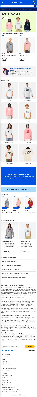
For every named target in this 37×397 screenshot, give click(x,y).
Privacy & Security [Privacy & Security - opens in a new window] (6, 382)
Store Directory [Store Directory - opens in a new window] (5, 357)
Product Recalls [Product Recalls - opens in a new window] (6, 371)
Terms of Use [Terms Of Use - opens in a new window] (5, 380)
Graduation (14, 9)
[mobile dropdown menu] (2, 2)
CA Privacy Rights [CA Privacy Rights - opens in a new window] (6, 384)
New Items (9, 9)
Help (3, 366)
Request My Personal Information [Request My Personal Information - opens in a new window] (10, 391)
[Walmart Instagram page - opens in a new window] (15, 350)
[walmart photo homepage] (17, 2)
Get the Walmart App (7, 378)
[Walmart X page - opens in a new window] (6, 350)
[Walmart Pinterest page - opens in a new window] (9, 350)
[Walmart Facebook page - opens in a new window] (3, 350)
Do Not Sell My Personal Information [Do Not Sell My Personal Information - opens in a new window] (10, 389)
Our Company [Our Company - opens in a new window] (5, 361)
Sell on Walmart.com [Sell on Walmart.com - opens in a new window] (7, 364)
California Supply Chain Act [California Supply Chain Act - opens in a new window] (8, 387)
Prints (24, 9)
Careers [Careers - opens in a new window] (4, 359)
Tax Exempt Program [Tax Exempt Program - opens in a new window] (7, 375)
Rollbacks (3, 9)
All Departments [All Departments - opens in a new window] (6, 354)
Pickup (20, 9)
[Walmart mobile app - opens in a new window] (31, 350)
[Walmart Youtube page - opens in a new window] (12, 350)
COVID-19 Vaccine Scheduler (9, 368)
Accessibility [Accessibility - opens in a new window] (5, 373)
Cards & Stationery (30, 9)
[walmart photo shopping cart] (33, 2)
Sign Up (30, 346)
